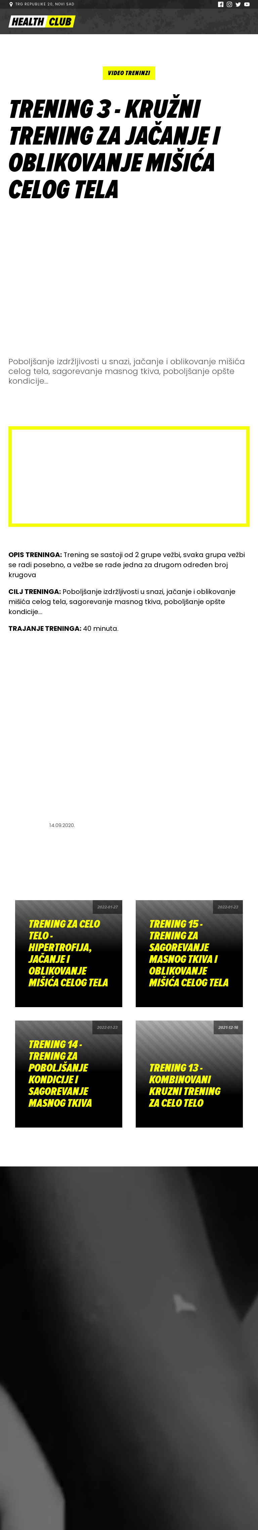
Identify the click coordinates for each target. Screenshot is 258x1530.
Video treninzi (129, 73)
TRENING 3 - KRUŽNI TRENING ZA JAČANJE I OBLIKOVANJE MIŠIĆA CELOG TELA (114, 149)
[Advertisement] (129, 282)
